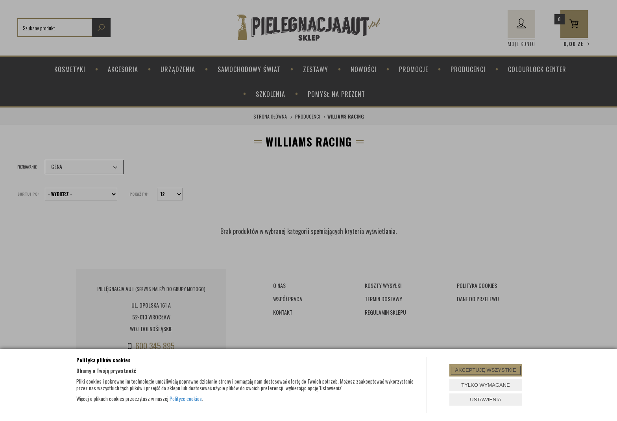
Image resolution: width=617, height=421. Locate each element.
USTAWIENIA (485, 399)
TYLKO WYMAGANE (485, 385)
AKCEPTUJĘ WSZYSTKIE (485, 370)
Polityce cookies (186, 398)
